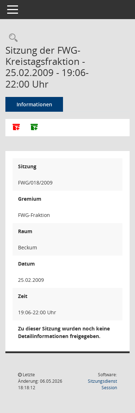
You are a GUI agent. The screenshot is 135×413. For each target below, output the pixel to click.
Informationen (34, 104)
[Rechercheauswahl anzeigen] (11, 38)
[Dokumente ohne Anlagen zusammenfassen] (34, 127)
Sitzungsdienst (102, 384)
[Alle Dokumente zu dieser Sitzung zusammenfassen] (16, 127)
